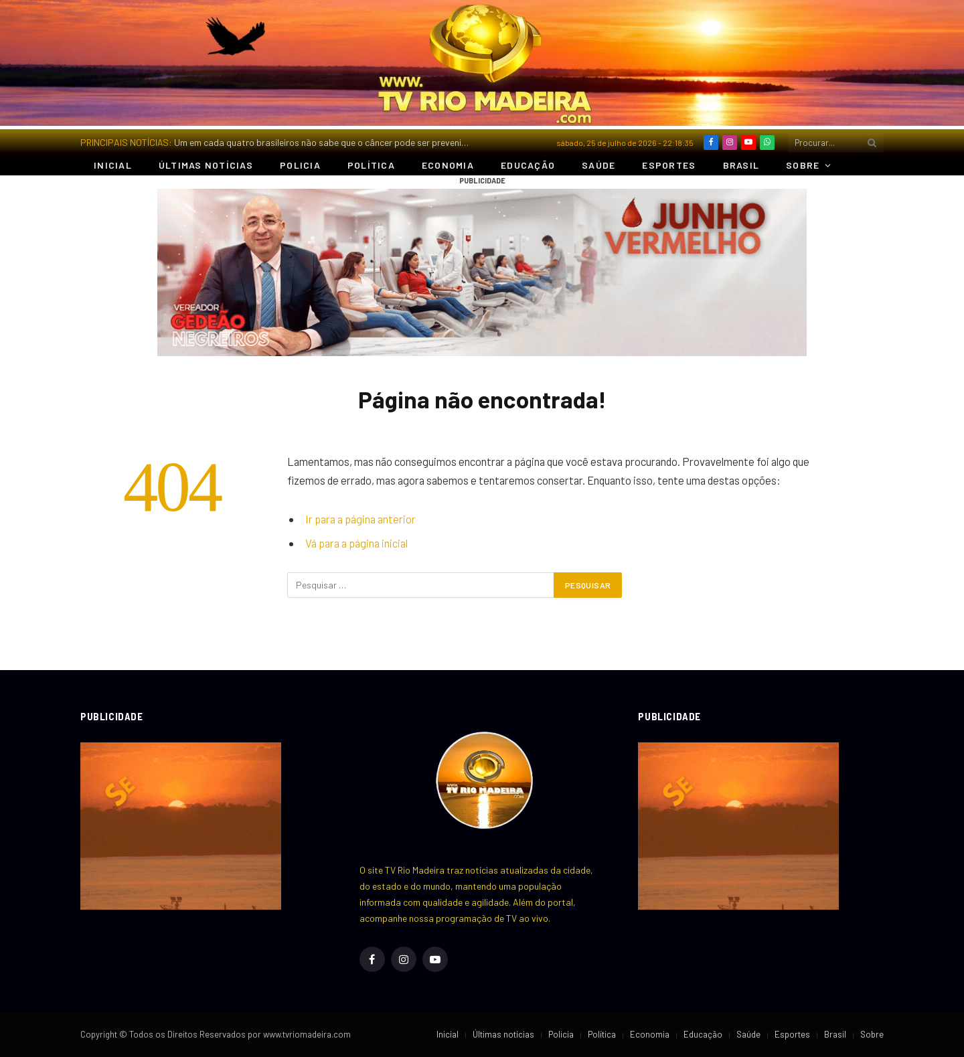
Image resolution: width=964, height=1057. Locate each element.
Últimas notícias (206, 165)
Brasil (741, 165)
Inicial (113, 165)
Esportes (669, 165)
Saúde (598, 165)
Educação (528, 165)
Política (371, 165)
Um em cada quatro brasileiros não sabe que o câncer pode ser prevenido (323, 142)
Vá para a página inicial (356, 543)
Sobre (802, 165)
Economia (448, 165)
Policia (300, 165)
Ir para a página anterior (360, 518)
